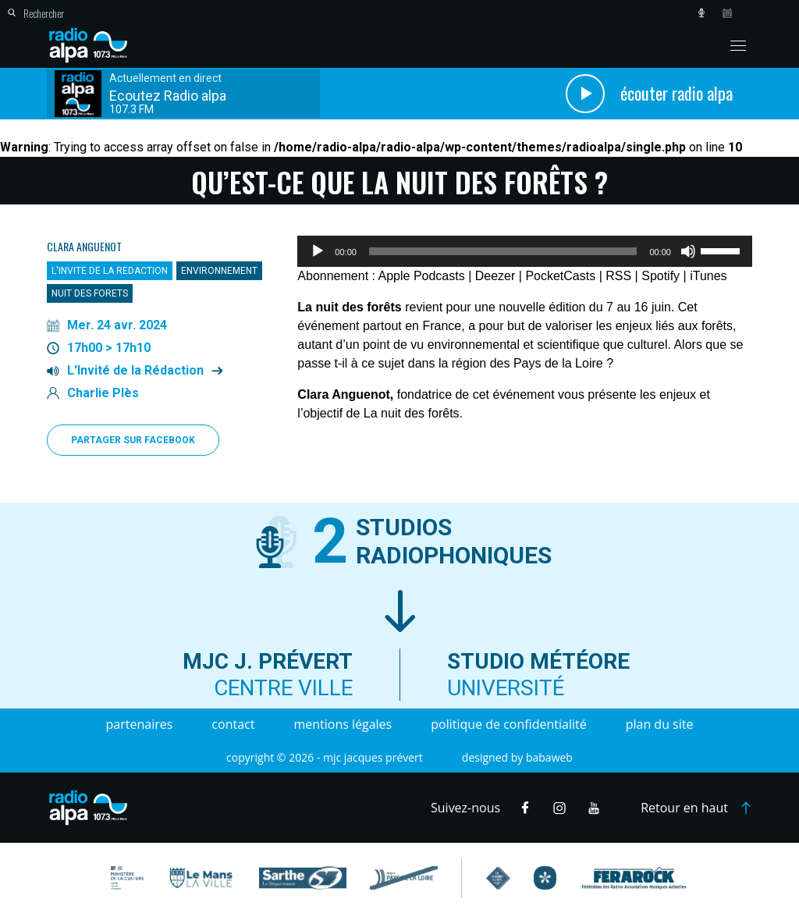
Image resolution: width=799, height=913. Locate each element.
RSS (618, 275)
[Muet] (688, 251)
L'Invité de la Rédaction (135, 371)
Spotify (660, 275)
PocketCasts (560, 275)
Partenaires (139, 724)
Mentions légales (342, 724)
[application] (524, 251)
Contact (232, 724)
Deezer (495, 275)
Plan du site (660, 724)
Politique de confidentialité (508, 724)
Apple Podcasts (421, 275)
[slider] (503, 251)
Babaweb (549, 757)
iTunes (708, 275)
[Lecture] (317, 251)
